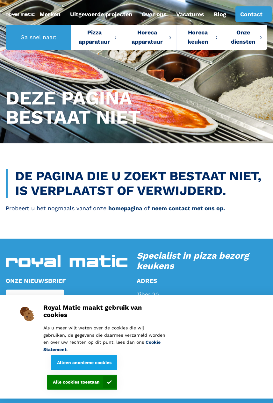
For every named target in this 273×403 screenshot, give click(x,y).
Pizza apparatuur (94, 37)
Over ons (154, 14)
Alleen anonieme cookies (84, 362)
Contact (251, 14)
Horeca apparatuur (147, 37)
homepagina (125, 208)
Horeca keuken (198, 37)
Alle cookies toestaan (76, 382)
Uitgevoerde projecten (101, 14)
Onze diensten (243, 37)
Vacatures (190, 14)
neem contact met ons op (187, 208)
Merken (50, 14)
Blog (220, 14)
